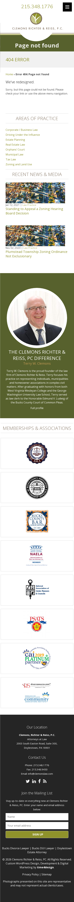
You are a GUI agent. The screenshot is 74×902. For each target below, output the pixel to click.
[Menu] (67, 7)
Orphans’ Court (15, 149)
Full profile (37, 408)
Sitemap (47, 874)
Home (9, 74)
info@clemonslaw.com (40, 773)
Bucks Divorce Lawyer (15, 848)
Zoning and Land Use (19, 164)
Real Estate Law (15, 144)
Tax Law (11, 159)
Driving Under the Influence (23, 135)
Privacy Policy (30, 874)
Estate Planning (15, 139)
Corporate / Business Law (22, 130)
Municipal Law (14, 154)
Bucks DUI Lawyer (43, 848)
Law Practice (29, 205)
